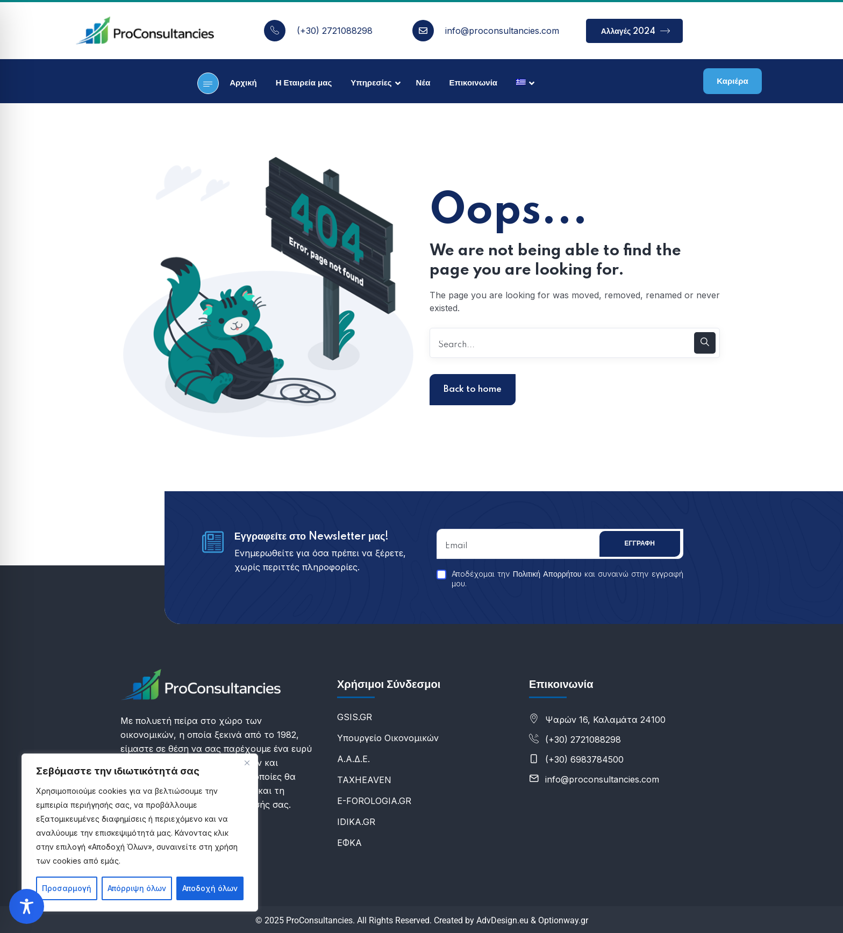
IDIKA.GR (356, 821)
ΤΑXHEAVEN (364, 779)
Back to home (473, 389)
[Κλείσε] (246, 762)
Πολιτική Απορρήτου (547, 574)
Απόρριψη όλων (137, 888)
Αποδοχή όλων (210, 888)
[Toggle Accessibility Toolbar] (26, 906)
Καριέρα (732, 81)
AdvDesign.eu (502, 920)
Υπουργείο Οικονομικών (388, 738)
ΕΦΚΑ (349, 842)
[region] (140, 832)
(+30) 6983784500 (584, 759)
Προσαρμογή (66, 888)
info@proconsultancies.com (502, 30)
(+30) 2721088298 (335, 30)
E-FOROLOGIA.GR (374, 800)
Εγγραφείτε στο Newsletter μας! (311, 537)
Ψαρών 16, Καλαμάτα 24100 (605, 719)
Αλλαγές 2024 (635, 31)
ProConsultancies (319, 920)
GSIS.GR (354, 717)
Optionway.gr (563, 920)
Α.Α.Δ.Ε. (353, 758)
